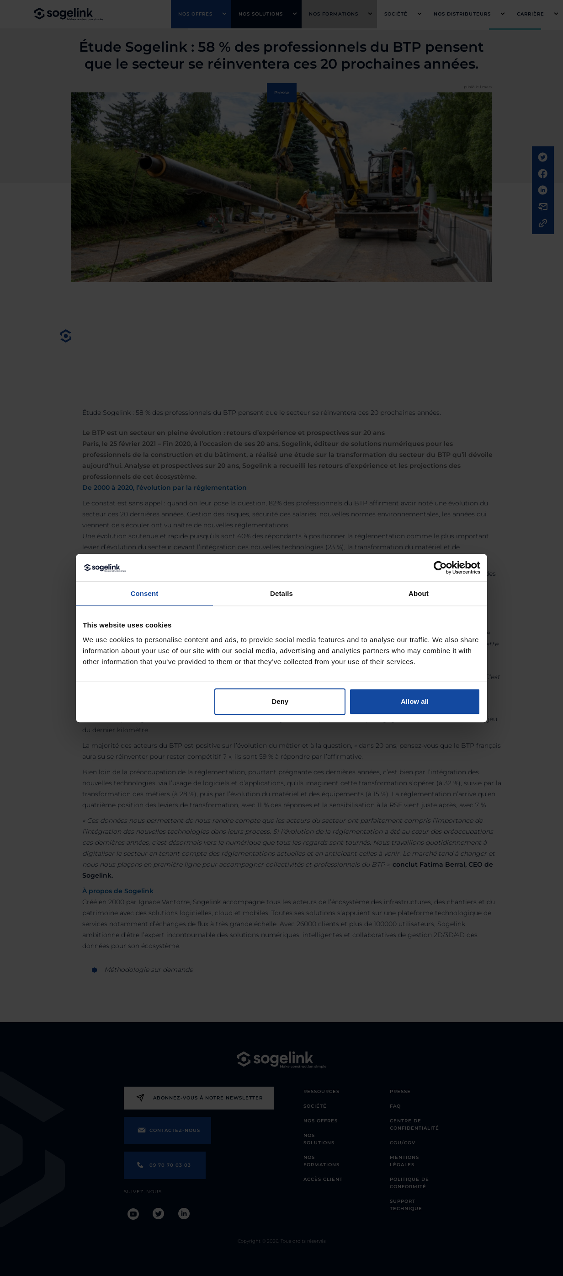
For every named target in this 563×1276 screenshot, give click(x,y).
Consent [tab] (145, 593)
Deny (280, 701)
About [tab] (419, 593)
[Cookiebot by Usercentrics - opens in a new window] (440, 567)
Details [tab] (281, 593)
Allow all (415, 701)
